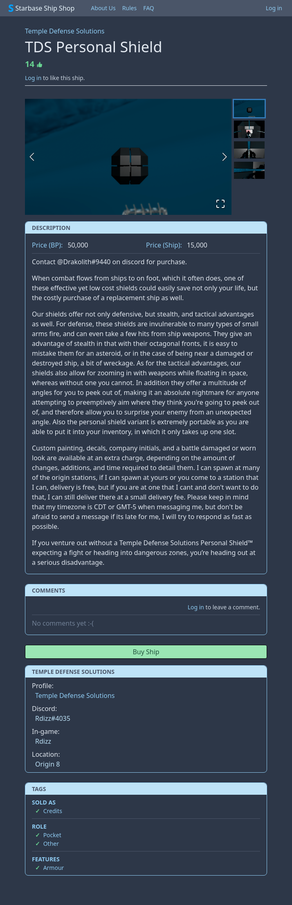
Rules (129, 8)
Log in (274, 8)
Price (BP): (47, 245)
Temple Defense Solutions (65, 31)
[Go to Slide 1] (249, 108)
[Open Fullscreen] (220, 204)
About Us (103, 8)
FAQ (148, 8)
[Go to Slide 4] (249, 170)
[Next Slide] (224, 156)
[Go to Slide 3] (249, 150)
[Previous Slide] (32, 156)
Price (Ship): (164, 245)
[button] (128, 157)
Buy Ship (146, 651)
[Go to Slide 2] (249, 129)
